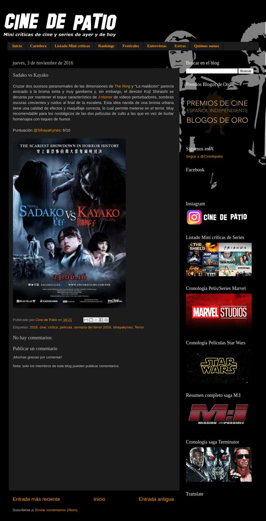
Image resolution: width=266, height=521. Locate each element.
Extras (180, 46)
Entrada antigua (156, 499)
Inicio (17, 46)
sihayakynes (123, 327)
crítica (53, 327)
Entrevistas (156, 46)
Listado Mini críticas (72, 46)
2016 (34, 327)
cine (43, 327)
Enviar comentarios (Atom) (56, 510)
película (66, 327)
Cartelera (38, 46)
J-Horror (105, 97)
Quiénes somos (206, 46)
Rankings (106, 46)
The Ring (122, 86)
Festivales (131, 46)
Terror (139, 327)
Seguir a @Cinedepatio (204, 156)
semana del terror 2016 (92, 327)
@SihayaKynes (47, 130)
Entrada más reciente (36, 499)
